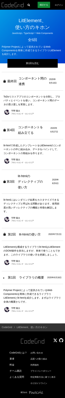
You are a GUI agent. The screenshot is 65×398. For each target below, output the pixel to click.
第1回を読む (32, 63)
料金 (12, 364)
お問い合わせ (37, 353)
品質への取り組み (39, 359)
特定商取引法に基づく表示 (43, 377)
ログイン (59, 5)
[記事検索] (29, 4)
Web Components (44, 33)
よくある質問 (17, 376)
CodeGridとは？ (18, 352)
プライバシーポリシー (41, 371)
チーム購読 (16, 370)
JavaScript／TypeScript (23, 33)
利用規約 (35, 365)
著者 (12, 358)
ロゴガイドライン (39, 383)
